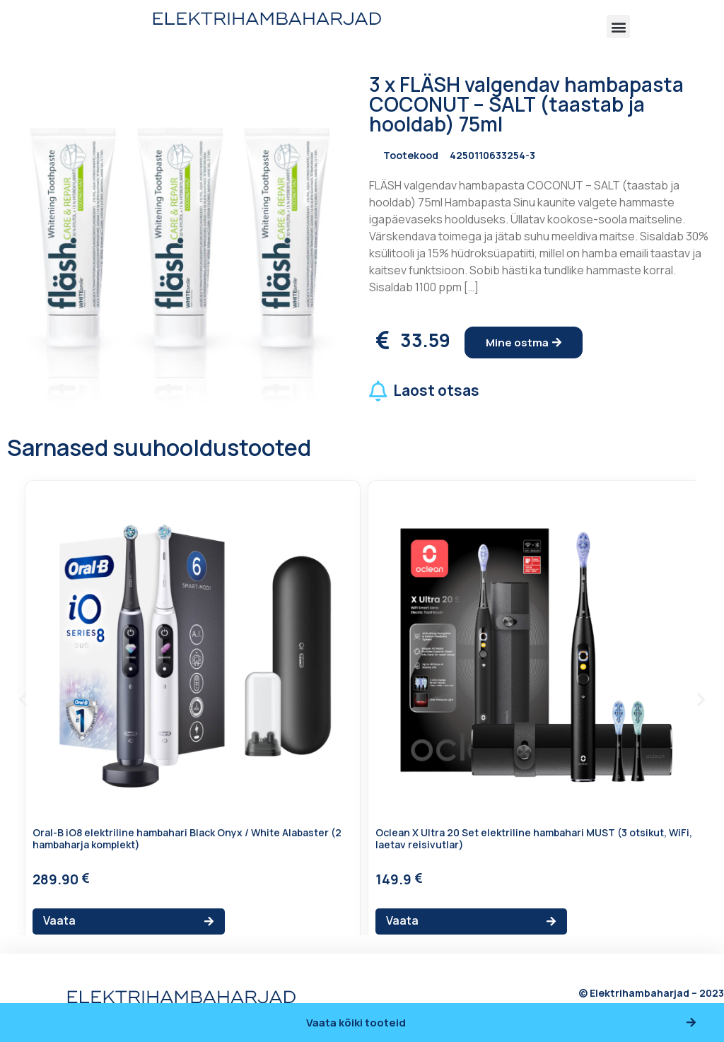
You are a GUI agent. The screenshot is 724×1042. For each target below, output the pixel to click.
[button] (618, 26)
